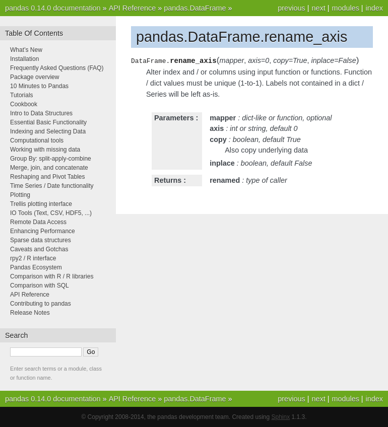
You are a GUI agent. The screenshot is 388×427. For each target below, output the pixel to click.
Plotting (20, 194)
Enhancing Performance (42, 231)
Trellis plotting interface (41, 203)
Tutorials (21, 95)
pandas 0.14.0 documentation (53, 8)
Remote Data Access (38, 222)
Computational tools (36, 140)
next (318, 8)
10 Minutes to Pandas (39, 86)
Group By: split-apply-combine (50, 158)
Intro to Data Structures (41, 113)
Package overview (34, 77)
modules (345, 8)
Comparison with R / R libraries (51, 276)
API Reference (132, 8)
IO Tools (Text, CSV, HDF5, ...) (51, 213)
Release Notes (30, 312)
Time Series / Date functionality (52, 185)
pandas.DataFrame (195, 8)
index (374, 8)
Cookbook (23, 104)
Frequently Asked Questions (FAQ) (56, 68)
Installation (24, 58)
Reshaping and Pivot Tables (47, 176)
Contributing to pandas (40, 303)
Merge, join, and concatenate (49, 167)
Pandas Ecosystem (36, 267)
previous (291, 8)
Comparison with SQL (39, 285)
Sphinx (281, 416)
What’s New (26, 49)
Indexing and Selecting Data (48, 131)
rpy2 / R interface (33, 258)
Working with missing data (45, 149)
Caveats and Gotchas (39, 249)
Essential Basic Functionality (48, 122)
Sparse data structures (40, 240)
